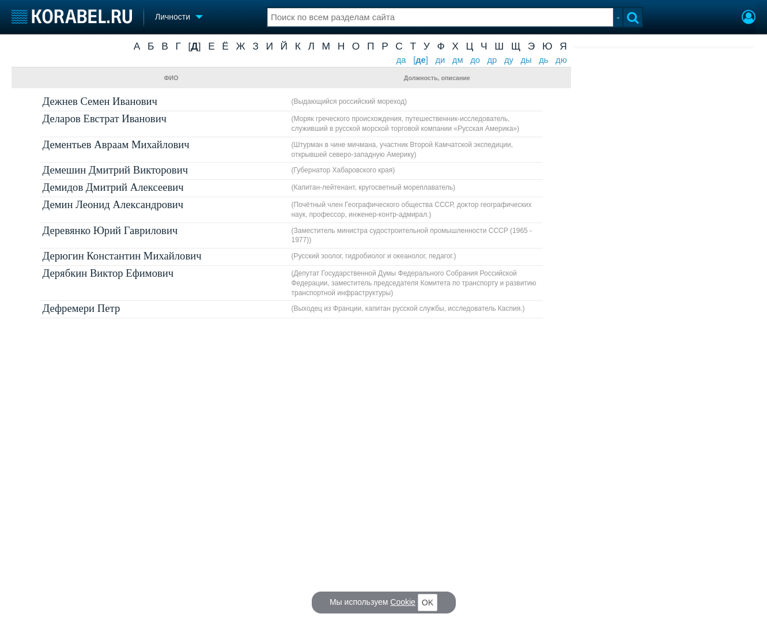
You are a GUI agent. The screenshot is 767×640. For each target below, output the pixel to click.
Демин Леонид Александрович (113, 204)
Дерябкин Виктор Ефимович (108, 273)
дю (561, 60)
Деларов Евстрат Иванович (105, 118)
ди (440, 60)
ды (525, 60)
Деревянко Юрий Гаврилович (110, 230)
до (475, 60)
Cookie (402, 602)
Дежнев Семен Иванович (100, 101)
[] (194, 46)
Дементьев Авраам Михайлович (116, 144)
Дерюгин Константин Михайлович (122, 256)
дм (457, 60)
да (401, 60)
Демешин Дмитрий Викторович (115, 170)
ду (508, 60)
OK (427, 602)
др (492, 60)
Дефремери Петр (81, 308)
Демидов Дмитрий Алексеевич (113, 187)
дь (543, 60)
